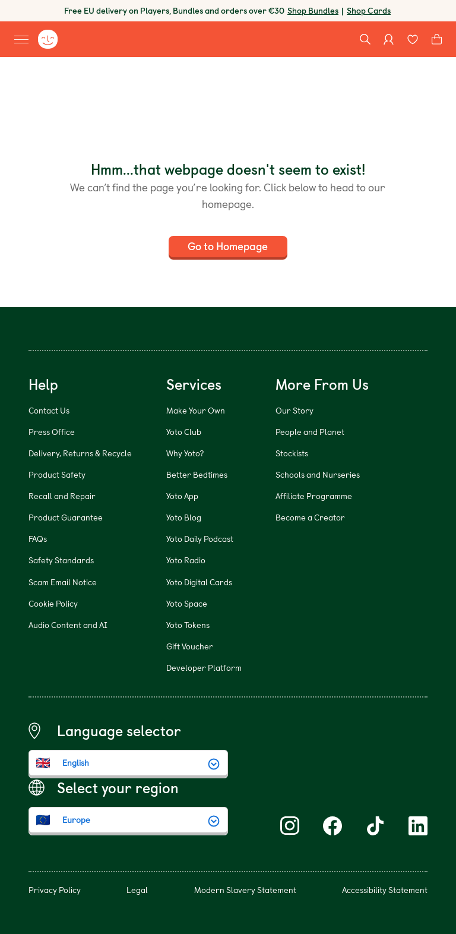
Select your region (118, 787)
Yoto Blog (183, 517)
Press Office (51, 431)
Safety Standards (61, 560)
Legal (137, 889)
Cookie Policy (53, 603)
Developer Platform (204, 667)
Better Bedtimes (196, 474)
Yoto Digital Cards (199, 582)
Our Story (295, 410)
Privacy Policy (54, 889)
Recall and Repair (62, 496)
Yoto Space (186, 603)
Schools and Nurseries (318, 474)
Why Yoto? (185, 453)
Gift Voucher (189, 646)
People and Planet (310, 431)
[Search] (365, 39)
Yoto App (182, 496)
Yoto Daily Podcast (199, 538)
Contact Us (48, 410)
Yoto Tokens (188, 625)
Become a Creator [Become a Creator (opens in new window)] (310, 517)
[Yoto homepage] (47, 39)
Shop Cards (369, 10)
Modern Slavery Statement (245, 889)
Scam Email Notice (62, 582)
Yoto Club (183, 431)
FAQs (37, 538)
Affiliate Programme (314, 496)
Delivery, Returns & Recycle (80, 453)
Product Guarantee (65, 517)
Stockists (292, 453)
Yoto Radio (185, 560)
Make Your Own (195, 410)
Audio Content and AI (67, 625)
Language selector (119, 730)
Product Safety (57, 474)
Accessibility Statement (385, 889)
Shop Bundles (312, 10)
